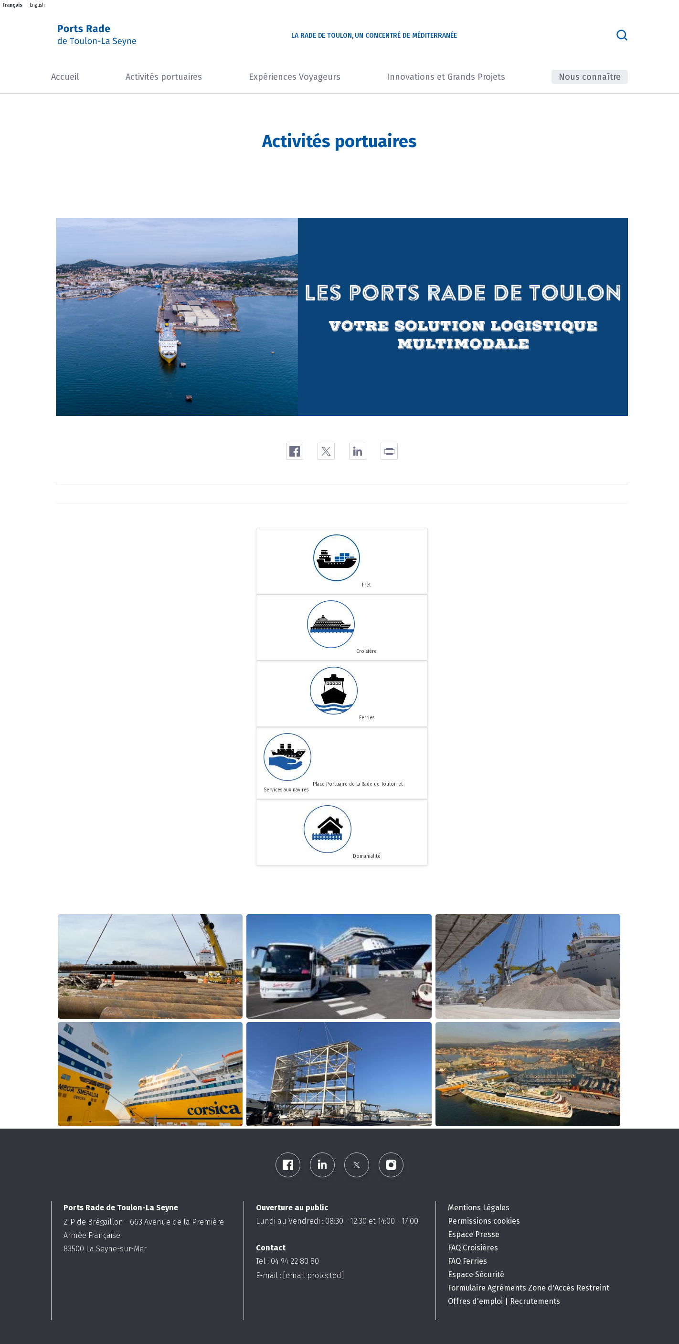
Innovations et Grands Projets (446, 77)
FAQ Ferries (467, 1261)
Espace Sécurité (476, 1274)
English (37, 5)
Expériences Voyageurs (294, 77)
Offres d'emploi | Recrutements (504, 1301)
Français (12, 5)
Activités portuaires (164, 77)
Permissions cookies (484, 1221)
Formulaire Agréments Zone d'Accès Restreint (528, 1287)
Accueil (65, 77)
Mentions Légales (478, 1207)
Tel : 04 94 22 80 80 (287, 1261)
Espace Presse (473, 1234)
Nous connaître (590, 77)
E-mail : (300, 1275)
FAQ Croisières (473, 1247)
